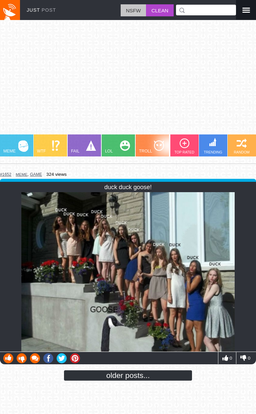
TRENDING (213, 146)
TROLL (151, 146)
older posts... (128, 375)
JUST (41, 10)
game (36, 174)
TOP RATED (184, 146)
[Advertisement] (128, 80)
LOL (117, 146)
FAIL (83, 146)
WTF (48, 146)
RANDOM (241, 146)
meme (21, 174)
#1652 (5, 174)
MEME (15, 146)
